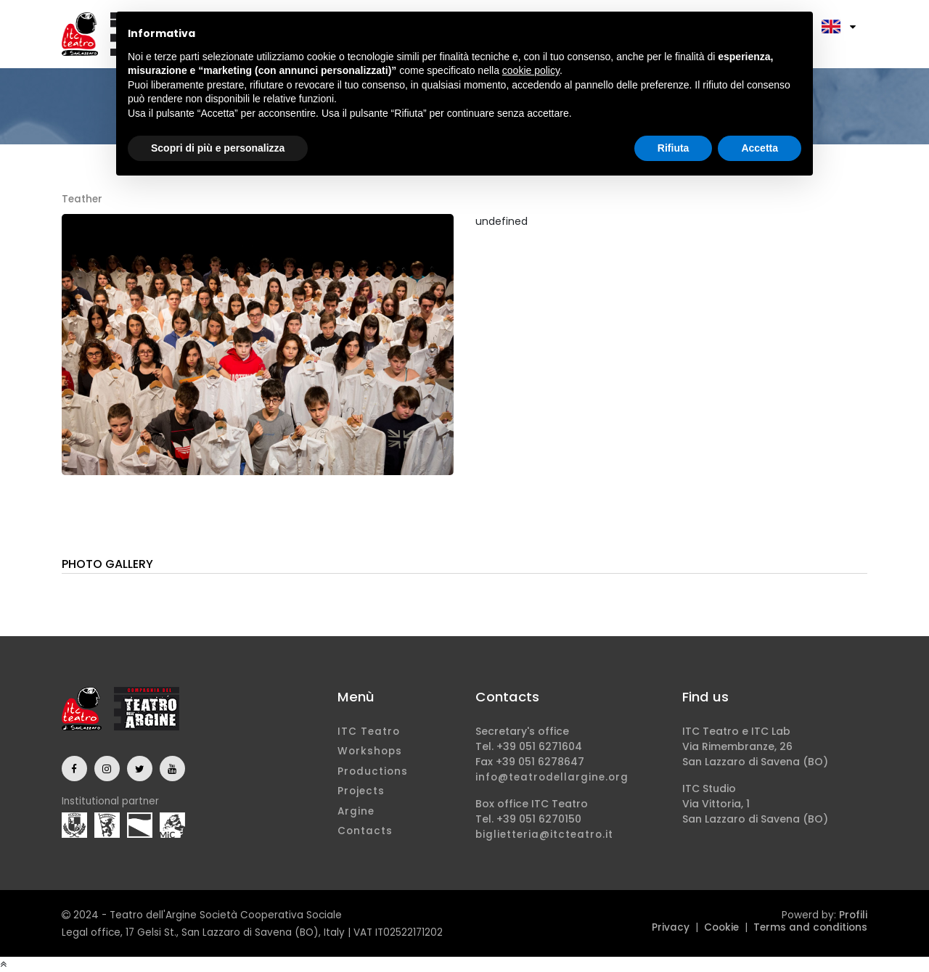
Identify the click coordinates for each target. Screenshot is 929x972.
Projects (361, 791)
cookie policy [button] (531, 70)
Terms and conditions (810, 927)
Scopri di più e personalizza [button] (218, 148)
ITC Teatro (368, 731)
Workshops (369, 751)
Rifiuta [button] (673, 148)
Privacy (670, 927)
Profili (853, 915)
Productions (372, 771)
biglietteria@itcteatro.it (544, 834)
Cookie (721, 927)
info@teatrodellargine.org (552, 777)
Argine (356, 811)
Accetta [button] (759, 148)
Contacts (365, 831)
